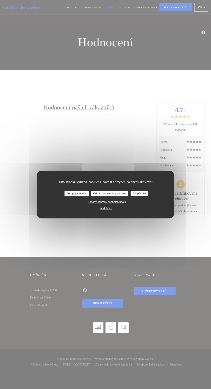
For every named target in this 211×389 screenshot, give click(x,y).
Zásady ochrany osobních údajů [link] (107, 201)
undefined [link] (106, 208)
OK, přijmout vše (77, 193)
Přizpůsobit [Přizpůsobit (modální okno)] (139, 193)
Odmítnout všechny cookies (109, 193)
